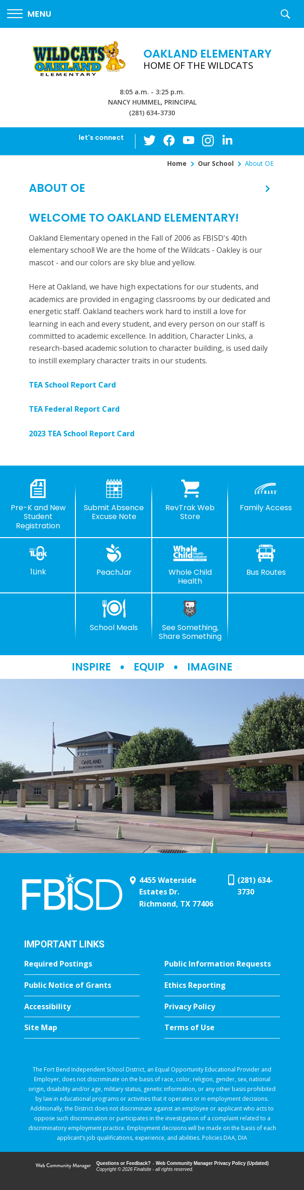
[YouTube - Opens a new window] (188, 141)
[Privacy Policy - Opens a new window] (222, 1007)
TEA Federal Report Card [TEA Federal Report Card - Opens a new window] (74, 409)
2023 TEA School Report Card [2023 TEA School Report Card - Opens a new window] (82, 433)
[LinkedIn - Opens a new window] (225, 140)
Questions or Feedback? (123, 1163)
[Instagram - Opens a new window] (207, 141)
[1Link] (38, 560)
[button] (29, 14)
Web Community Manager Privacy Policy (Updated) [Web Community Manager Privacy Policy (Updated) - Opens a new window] (212, 1163)
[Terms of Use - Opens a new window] (222, 1028)
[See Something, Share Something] (190, 620)
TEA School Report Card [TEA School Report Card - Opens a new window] (72, 385)
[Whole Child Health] (190, 564)
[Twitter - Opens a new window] (151, 141)
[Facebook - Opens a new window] (170, 141)
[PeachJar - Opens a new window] (114, 560)
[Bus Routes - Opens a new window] (266, 560)
